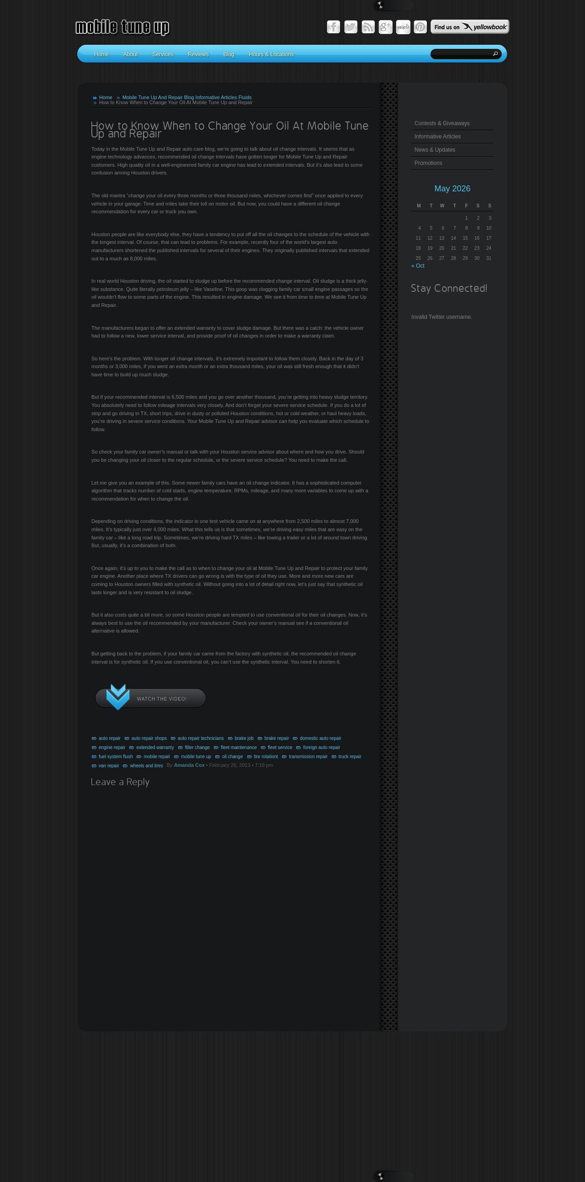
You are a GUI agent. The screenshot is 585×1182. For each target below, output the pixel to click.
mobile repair (157, 756)
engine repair (112, 747)
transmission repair (308, 756)
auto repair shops (149, 738)
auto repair (110, 738)
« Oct (418, 266)
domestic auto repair (320, 738)
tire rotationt (266, 756)
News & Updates (435, 150)
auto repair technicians (201, 738)
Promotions (428, 163)
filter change (197, 747)
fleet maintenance (239, 747)
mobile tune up (196, 756)
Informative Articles (216, 97)
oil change (232, 756)
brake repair (277, 738)
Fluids (245, 97)
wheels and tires (146, 765)
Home (105, 97)
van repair (109, 765)
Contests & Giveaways (442, 123)
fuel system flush (116, 756)
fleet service (280, 747)
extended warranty (155, 747)
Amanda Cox (189, 765)
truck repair (350, 756)
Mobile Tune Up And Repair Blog (158, 97)
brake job (244, 738)
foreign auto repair (321, 747)
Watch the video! (162, 699)
